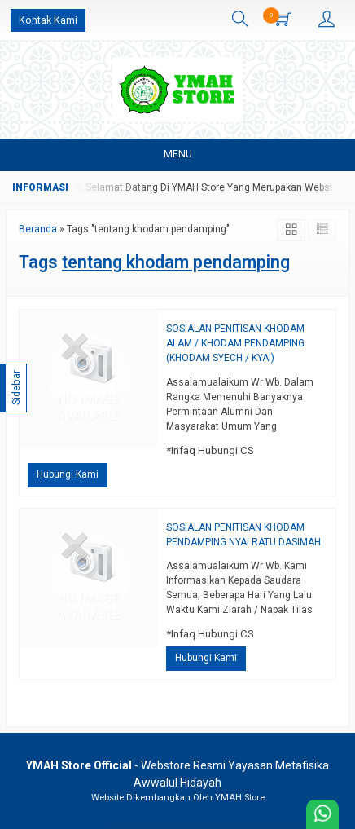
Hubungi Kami (68, 474)
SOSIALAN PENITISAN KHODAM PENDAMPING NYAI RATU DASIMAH (243, 535)
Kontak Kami (48, 20)
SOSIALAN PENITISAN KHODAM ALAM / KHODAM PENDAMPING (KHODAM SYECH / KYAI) (235, 343)
